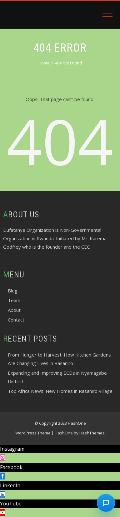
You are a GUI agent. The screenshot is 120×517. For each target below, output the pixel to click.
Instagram (12, 448)
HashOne (64, 433)
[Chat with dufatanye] (106, 503)
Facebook (11, 467)
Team (14, 300)
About (14, 310)
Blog (13, 290)
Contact (16, 320)
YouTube (11, 503)
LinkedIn (10, 485)
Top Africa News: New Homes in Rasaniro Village (60, 391)
